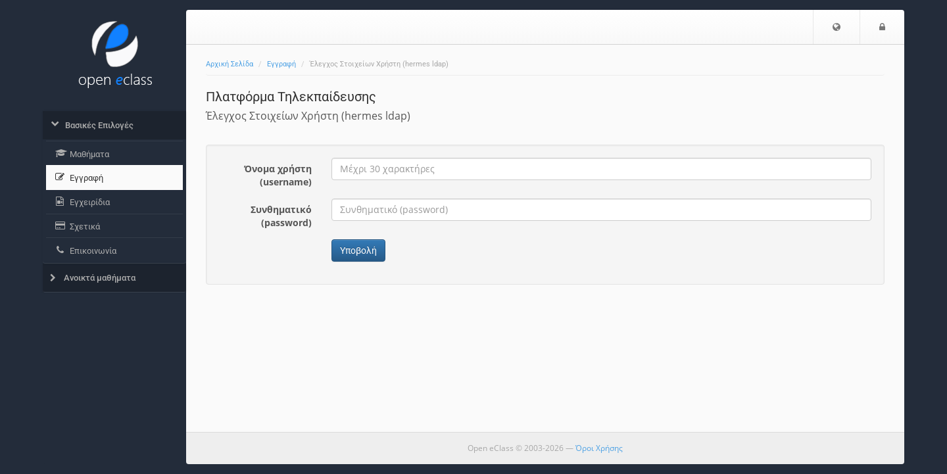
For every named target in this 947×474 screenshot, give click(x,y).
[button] (836, 27)
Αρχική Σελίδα (229, 64)
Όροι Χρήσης (599, 448)
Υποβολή (358, 250)
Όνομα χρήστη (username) (278, 175)
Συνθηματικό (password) (281, 216)
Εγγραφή (281, 64)
